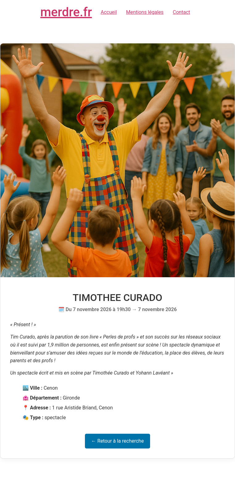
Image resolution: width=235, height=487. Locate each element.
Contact (181, 12)
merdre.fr (66, 12)
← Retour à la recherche (117, 441)
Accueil (109, 12)
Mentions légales (144, 12)
